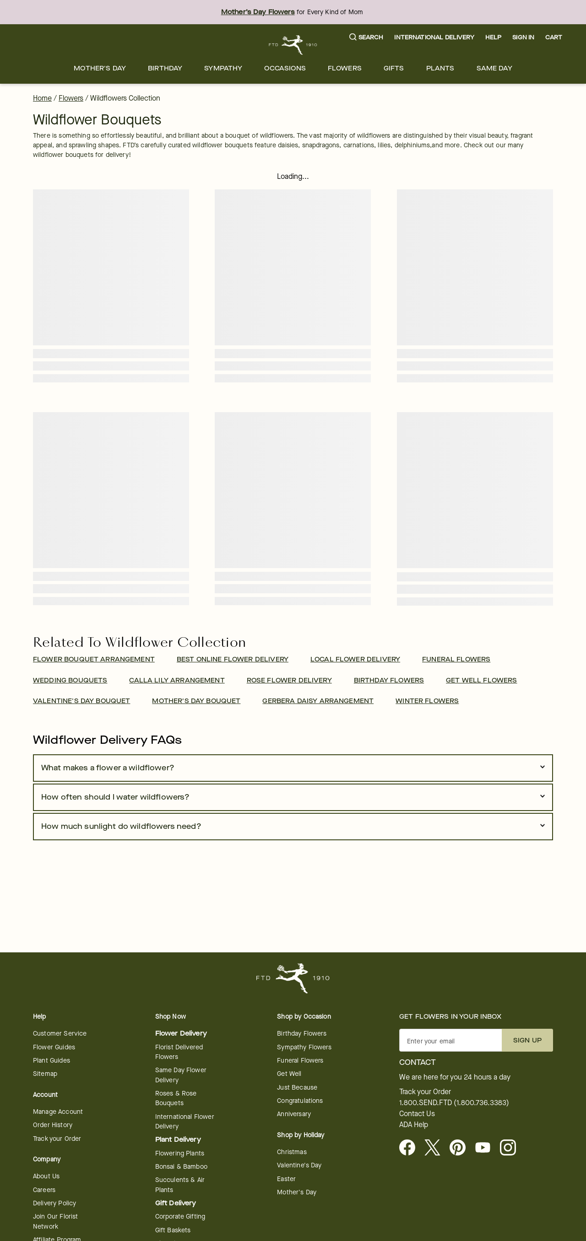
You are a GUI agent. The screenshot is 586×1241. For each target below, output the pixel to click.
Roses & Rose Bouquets (176, 1098)
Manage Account (58, 1111)
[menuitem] (100, 68)
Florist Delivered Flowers (179, 1052)
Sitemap (45, 1073)
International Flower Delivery (184, 1121)
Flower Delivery (181, 1033)
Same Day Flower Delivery (180, 1075)
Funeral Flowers (300, 1060)
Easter (286, 1179)
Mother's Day (100, 68)
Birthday (165, 68)
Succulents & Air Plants (180, 1185)
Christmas (291, 1152)
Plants (440, 68)
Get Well (289, 1073)
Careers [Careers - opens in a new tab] (44, 1190)
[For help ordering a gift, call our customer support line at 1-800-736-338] (293, 45)
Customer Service (60, 1033)
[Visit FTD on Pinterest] (461, 1148)
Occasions (284, 68)
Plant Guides (51, 1060)
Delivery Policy (54, 1203)
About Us (46, 1176)
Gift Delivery (175, 1203)
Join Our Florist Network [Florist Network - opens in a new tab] (55, 1221)
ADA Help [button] (413, 1124)
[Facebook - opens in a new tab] (411, 1148)
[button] (366, 37)
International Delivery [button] (434, 37)
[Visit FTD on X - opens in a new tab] (436, 1148)
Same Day (494, 68)
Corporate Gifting (180, 1216)
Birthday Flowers (301, 1033)
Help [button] (493, 37)
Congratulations (300, 1100)
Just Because (297, 1087)
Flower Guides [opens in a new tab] (54, 1047)
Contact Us (417, 1113)
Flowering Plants (179, 1153)
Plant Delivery (178, 1139)
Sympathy (223, 68)
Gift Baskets (173, 1230)
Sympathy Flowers (304, 1047)
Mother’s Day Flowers (258, 12)
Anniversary (294, 1114)
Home (42, 98)
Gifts (394, 68)
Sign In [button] (523, 37)
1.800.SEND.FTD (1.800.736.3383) (454, 1103)
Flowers (345, 68)
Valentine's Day (299, 1165)
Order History (52, 1125)
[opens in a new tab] (486, 1148)
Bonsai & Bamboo (181, 1166)
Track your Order (57, 1138)
